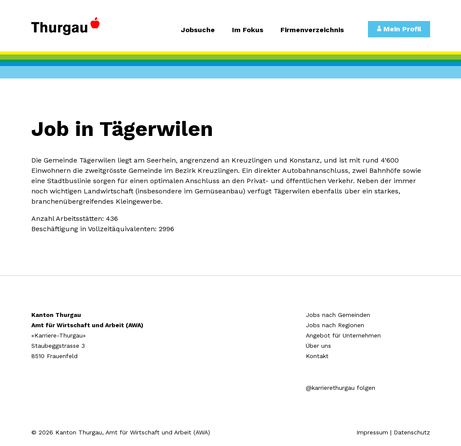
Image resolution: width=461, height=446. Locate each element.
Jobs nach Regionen (335, 325)
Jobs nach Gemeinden (338, 314)
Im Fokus (247, 30)
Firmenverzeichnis (312, 30)
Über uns (318, 345)
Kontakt (317, 356)
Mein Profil (399, 29)
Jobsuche (198, 30)
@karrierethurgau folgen (340, 387)
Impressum (372, 432)
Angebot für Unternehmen (343, 335)
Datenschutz (412, 432)
